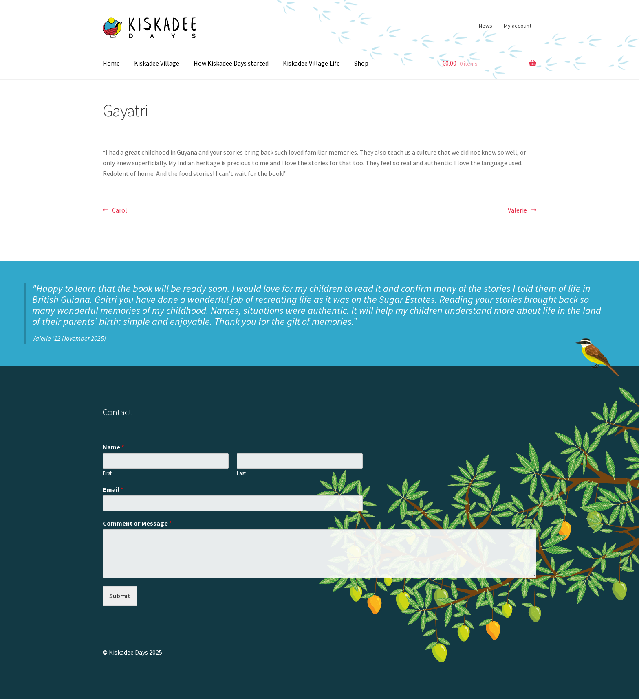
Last (241, 473)
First (107, 473)
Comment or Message (137, 523)
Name (113, 447)
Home (111, 63)
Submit (119, 596)
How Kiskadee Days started (231, 63)
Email (113, 489)
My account (517, 25)
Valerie (517, 210)
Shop (361, 63)
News (485, 25)
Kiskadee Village (156, 63)
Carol (119, 210)
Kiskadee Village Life (311, 63)
